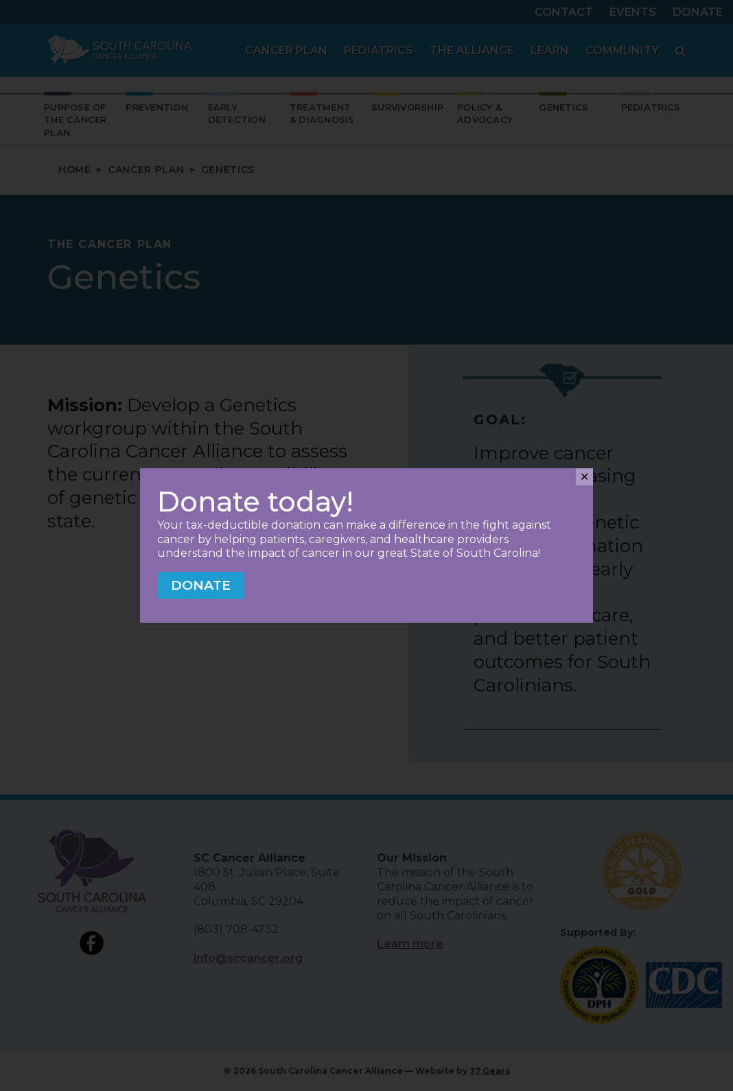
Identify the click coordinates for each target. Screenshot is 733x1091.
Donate (201, 585)
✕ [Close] (584, 477)
